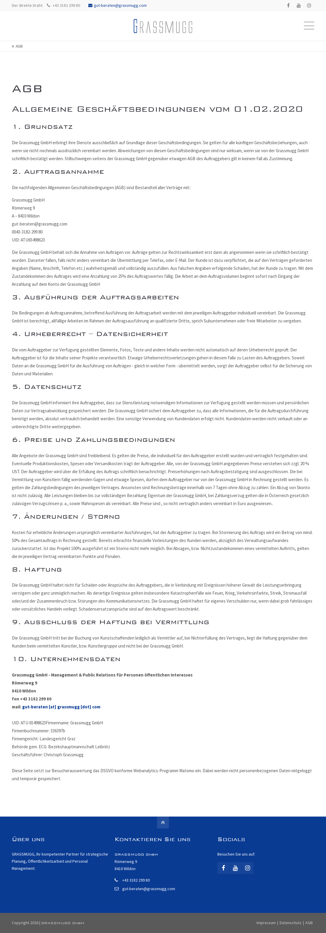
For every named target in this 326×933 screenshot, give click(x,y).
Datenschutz (290, 922)
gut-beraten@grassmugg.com (117, 5)
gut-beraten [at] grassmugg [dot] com (61, 707)
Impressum (266, 922)
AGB (309, 922)
